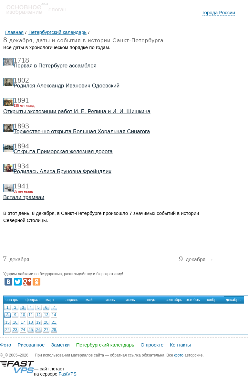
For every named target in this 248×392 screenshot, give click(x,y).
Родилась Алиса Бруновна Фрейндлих (62, 171)
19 (38, 322)
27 (46, 329)
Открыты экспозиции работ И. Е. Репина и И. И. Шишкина (76, 111)
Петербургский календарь (105, 344)
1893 (21, 126)
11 (30, 315)
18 (30, 322)
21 (54, 322)
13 (46, 315)
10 (23, 315)
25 (30, 329)
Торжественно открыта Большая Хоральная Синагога (82, 131)
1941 (21, 186)
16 (15, 322)
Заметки (60, 344)
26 (38, 329)
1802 (21, 80)
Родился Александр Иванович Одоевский (66, 86)
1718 (21, 60)
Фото (5, 344)
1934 (21, 166)
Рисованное (31, 344)
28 (54, 329)
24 (23, 329)
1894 (21, 146)
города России (218, 12)
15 (7, 322)
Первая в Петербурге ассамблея (55, 66)
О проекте (152, 344)
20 (46, 322)
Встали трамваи (23, 197)
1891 (21, 100)
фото (178, 355)
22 (7, 329)
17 (23, 322)
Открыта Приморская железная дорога (63, 151)
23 (15, 329)
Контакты (180, 344)
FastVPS (68, 374)
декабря (16, 260)
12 (38, 315)
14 (54, 315)
